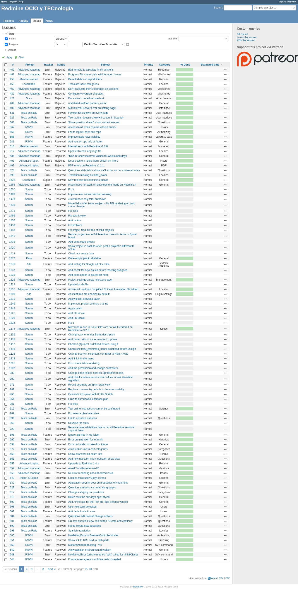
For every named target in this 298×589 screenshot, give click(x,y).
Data (29, 258)
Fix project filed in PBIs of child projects (91, 230)
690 (12, 175)
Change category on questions (86, 492)
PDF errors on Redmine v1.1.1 (86, 165)
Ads (29, 264)
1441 (12, 235)
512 (12, 151)
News (49, 20)
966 (12, 394)
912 (12, 408)
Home (4, 1)
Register (292, 1)
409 (12, 103)
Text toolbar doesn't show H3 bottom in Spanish (95, 117)
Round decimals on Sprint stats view (89, 384)
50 (90, 569)
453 (12, 84)
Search (218, 7)
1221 (12, 313)
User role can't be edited (82, 506)
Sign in (282, 1)
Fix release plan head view (83, 413)
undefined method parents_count (87, 103)
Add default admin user (81, 511)
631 (12, 112)
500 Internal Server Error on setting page (92, 108)
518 (12, 146)
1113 (12, 358)
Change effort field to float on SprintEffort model (95, 372)
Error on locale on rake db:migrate (88, 444)
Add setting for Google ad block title (89, 264)
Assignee (13, 44)
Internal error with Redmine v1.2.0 (88, 146)
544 (12, 559)
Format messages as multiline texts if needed (94, 559)
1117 (12, 344)
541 (12, 141)
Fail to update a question (82, 418)
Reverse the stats (78, 423)
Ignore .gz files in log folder (83, 434)
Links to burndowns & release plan (88, 399)
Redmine (138, 586)
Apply (9, 57)
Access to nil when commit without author (92, 127)
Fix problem (75, 225)
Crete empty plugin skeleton (84, 258)
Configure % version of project (85, 93)
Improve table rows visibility (84, 136)
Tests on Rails (29, 112)
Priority (148, 64)
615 (12, 497)
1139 (12, 334)
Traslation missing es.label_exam (87, 175)
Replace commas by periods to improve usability (96, 389)
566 (12, 132)
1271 (12, 298)
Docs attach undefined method (86, 98)
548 (12, 554)
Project (29, 64)
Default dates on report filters (85, 79)
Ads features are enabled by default (89, 294)
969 (12, 389)
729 (12, 428)
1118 (12, 339)
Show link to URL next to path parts (88, 540)
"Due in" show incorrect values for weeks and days (97, 155)
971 (12, 384)
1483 (12, 194)
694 (12, 444)
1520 (12, 189)
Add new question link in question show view (94, 458)
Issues (37, 20)
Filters (11, 33)
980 (12, 378)
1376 (12, 264)
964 (12, 399)
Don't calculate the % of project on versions (93, 88)
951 (12, 403)
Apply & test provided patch (84, 298)
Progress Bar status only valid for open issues (94, 74)
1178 (12, 328)
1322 (12, 284)
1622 (12, 179)
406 (12, 108)
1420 (12, 247)
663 (12, 453)
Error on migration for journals (85, 439)
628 (12, 170)
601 (12, 521)
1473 (12, 210)
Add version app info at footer (85, 141)
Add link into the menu (81, 358)
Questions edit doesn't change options (90, 516)
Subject (105, 64)
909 (12, 413)
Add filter (173, 38)
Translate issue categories (83, 84)
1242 (12, 308)
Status (12, 38)
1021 (12, 363)
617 (12, 492)
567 (12, 127)
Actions (226, 69)
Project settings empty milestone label (90, 279)
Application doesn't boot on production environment (98, 482)
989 (12, 372)
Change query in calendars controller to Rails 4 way (98, 353)
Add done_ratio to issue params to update (92, 339)
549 (12, 549)
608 (12, 506)
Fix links (73, 403)
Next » (51, 569)
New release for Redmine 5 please (88, 179)
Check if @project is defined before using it (93, 344)
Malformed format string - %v (85, 545)
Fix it (71, 189)
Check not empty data (81, 253)
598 (12, 530)
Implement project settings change (88, 303)
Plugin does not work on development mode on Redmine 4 (102, 184)
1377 (12, 258)
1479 (12, 199)
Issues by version (247, 37)
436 (12, 155)
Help (21, 1)
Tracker (48, 64)
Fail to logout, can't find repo (84, 132)
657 (12, 463)
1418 (12, 253)
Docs (29, 98)
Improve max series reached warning (89, 194)
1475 (12, 204)
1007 (12, 368)
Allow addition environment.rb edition (89, 549)
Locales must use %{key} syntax (87, 477)
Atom (214, 578)
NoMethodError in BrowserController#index (93, 535)
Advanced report (29, 160)
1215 (12, 322)
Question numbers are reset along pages (92, 487)
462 (12, 69)
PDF (227, 578)
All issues (242, 34)
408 (12, 160)
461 (12, 74)
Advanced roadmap (29, 69)
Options (12, 50)
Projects (13, 1)
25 (86, 569)
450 (12, 88)
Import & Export (29, 477)
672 (12, 449)
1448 (12, 230)
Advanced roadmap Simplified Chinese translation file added (103, 289)
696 (12, 434)
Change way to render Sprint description (91, 334)
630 (12, 482)
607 (12, 511)
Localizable (29, 84)
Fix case (73, 210)
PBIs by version (246, 40)
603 (12, 122)
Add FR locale (76, 318)
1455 (12, 220)
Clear (21, 57)
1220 (12, 318)
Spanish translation (79, 530)
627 (12, 117)
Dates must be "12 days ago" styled (89, 497)
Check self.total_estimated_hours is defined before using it (102, 348)
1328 (12, 274)
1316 (12, 289)
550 (12, 545)
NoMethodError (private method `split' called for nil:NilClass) (103, 554)
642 (12, 477)
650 (12, 473)
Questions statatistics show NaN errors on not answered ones (104, 170)
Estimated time (210, 64)
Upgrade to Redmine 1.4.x (83, 463)
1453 (12, 225)
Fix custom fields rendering (83, 363)
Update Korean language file (84, 151)
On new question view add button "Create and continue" (100, 521)
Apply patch (75, 308)
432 (12, 93)
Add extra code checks (81, 241)
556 (12, 136)
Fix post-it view (77, 215)
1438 (12, 241)
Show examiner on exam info (85, 453)
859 (12, 423)
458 (12, 79)
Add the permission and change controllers (93, 368)
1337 (12, 270)
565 (12, 535)
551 (12, 540)
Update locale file (78, 284)
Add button (74, 220)
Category (164, 64)
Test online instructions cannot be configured (94, 408)
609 (12, 501)
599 (12, 525)
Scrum (29, 189)
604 (12, 516)
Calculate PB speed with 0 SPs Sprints (90, 394)
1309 (12, 294)
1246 (12, 303)
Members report (29, 79)
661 (12, 458)
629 (12, 487)
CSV (221, 578)
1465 (12, 215)
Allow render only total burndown (87, 199)
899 (12, 418)
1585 (12, 184)
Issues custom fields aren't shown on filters (93, 160)
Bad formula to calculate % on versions (90, 69)
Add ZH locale (76, 313)
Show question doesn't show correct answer (93, 122)
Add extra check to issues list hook (88, 274)
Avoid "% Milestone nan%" (83, 468)
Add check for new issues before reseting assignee (97, 270)
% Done (185, 64)
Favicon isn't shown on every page (88, 112)
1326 (12, 279)
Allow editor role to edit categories (88, 449)
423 (12, 98)
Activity (23, 20)
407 (12, 165)
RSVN (29, 127)
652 (12, 468)
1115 (12, 353)
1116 (12, 348)
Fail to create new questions (84, 525)
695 (12, 439)
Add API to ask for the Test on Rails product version (98, 501)
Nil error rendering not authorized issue (90, 473)
